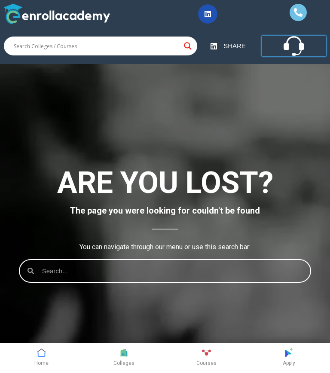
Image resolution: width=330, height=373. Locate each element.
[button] (207, 14)
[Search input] (97, 46)
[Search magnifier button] (188, 46)
